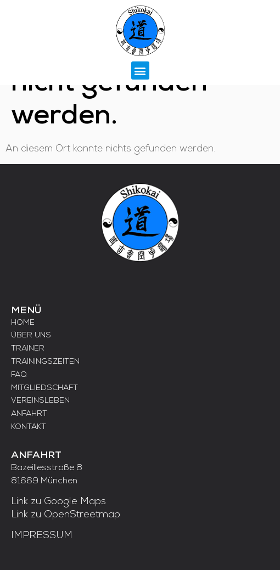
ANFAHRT (29, 414)
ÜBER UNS (31, 335)
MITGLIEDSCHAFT (44, 388)
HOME (23, 323)
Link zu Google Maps (58, 501)
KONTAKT (28, 427)
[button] (140, 70)
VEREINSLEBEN (40, 401)
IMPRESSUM (41, 536)
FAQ (19, 375)
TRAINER (27, 349)
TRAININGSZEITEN (45, 362)
